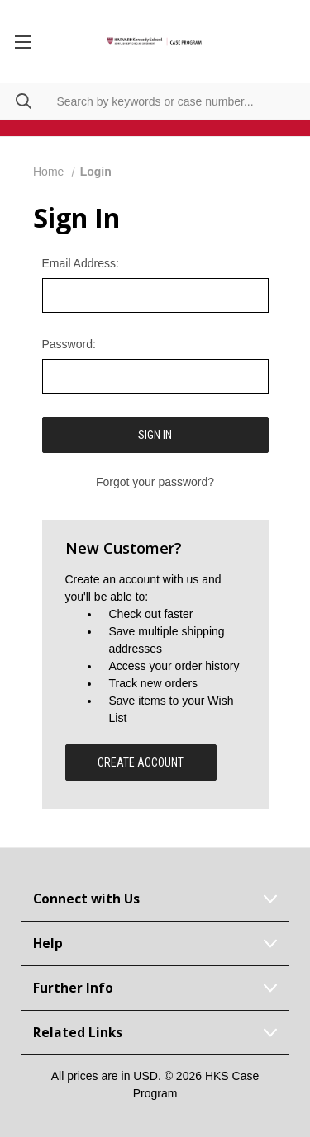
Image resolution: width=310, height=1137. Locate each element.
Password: (69, 344)
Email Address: (80, 263)
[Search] (15, 101)
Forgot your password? (155, 481)
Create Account (141, 762)
